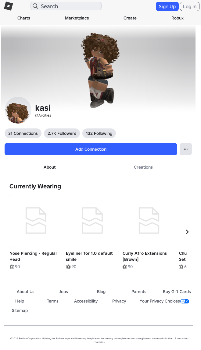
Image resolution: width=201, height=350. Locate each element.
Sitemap (20, 310)
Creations (143, 167)
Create (130, 18)
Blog (101, 291)
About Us (25, 291)
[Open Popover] (186, 149)
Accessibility (86, 301)
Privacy (119, 301)
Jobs (63, 291)
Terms (53, 301)
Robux (177, 18)
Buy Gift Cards (177, 291)
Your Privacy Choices (164, 301)
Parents (138, 291)
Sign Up (167, 6)
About (50, 167)
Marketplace (77, 18)
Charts (23, 18)
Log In (189, 6)
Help (19, 301)
